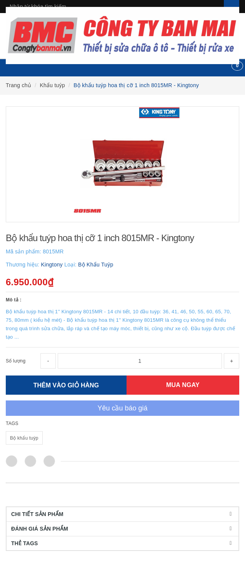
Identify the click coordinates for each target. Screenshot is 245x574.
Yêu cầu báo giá (122, 408)
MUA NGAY (183, 385)
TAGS (12, 423)
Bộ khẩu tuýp (24, 438)
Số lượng (15, 361)
